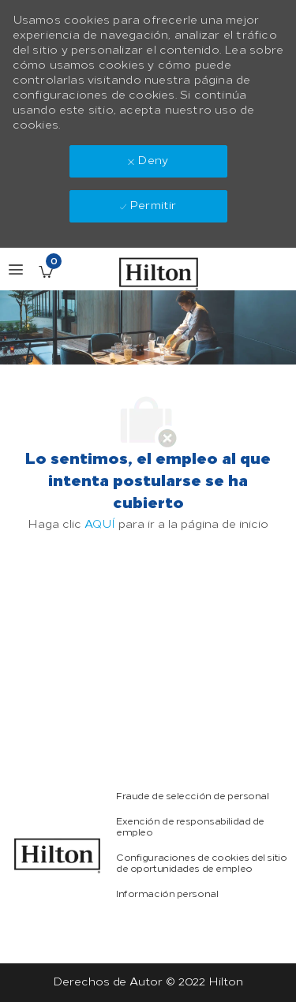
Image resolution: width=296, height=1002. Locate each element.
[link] (57, 855)
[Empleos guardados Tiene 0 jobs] (46, 271)
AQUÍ (99, 524)
